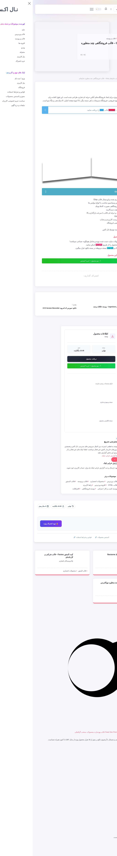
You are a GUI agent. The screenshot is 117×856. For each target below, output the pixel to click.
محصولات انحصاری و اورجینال (101, 803)
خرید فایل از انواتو (106, 756)
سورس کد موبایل (106, 826)
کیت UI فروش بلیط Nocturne (86, 554)
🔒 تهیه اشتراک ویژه (18, 524)
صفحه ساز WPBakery (101, 732)
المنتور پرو (113, 732)
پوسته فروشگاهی (55, 489)
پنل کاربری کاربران (105, 775)
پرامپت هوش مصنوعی (104, 819)
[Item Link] (106, 558)
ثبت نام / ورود (107, 778)
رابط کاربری (54, 485)
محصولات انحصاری (98, 78)
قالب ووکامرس (106, 800)
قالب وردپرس (79, 481)
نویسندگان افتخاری (32, 561)
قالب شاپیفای (107, 807)
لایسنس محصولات (105, 765)
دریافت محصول (58, 359)
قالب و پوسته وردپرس (104, 797)
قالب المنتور (37, 481)
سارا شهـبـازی (91, 558)
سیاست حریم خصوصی (104, 843)
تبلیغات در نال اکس (105, 852)
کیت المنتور (108, 829)
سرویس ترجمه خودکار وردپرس (101, 759)
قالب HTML (79, 485)
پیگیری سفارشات (106, 787)
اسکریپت (109, 810)
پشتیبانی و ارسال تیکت (104, 781)
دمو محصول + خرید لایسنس (58, 261)
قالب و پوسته (50, 481)
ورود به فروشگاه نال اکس (103, 753)
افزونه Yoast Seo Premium (82, 732)
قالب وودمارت (66, 732)
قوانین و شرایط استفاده (103, 846)
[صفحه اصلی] (107, 9)
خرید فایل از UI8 (106, 762)
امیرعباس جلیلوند (100, 52)
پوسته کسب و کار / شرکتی (74, 489)
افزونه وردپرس (67, 485)
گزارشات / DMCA (105, 849)
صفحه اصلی (110, 78)
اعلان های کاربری (106, 784)
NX (97, 589)
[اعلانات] (73, 9)
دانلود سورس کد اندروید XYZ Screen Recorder (27, 308)
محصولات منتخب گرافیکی (51, 732)
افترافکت (43, 489)
